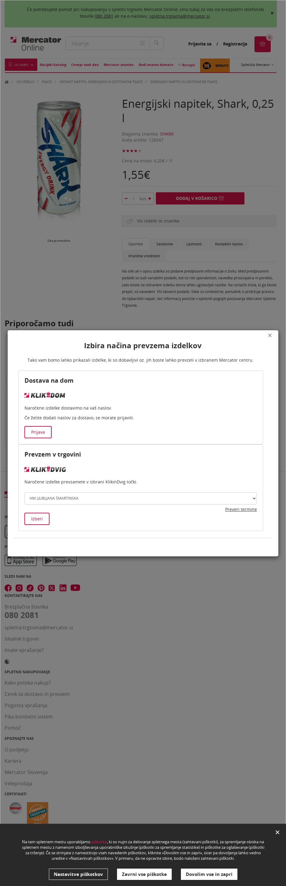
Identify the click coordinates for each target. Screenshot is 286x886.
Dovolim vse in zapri (209, 874)
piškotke (99, 841)
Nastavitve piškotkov (78, 874)
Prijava (38, 432)
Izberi (37, 519)
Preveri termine (241, 509)
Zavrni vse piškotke (144, 874)
